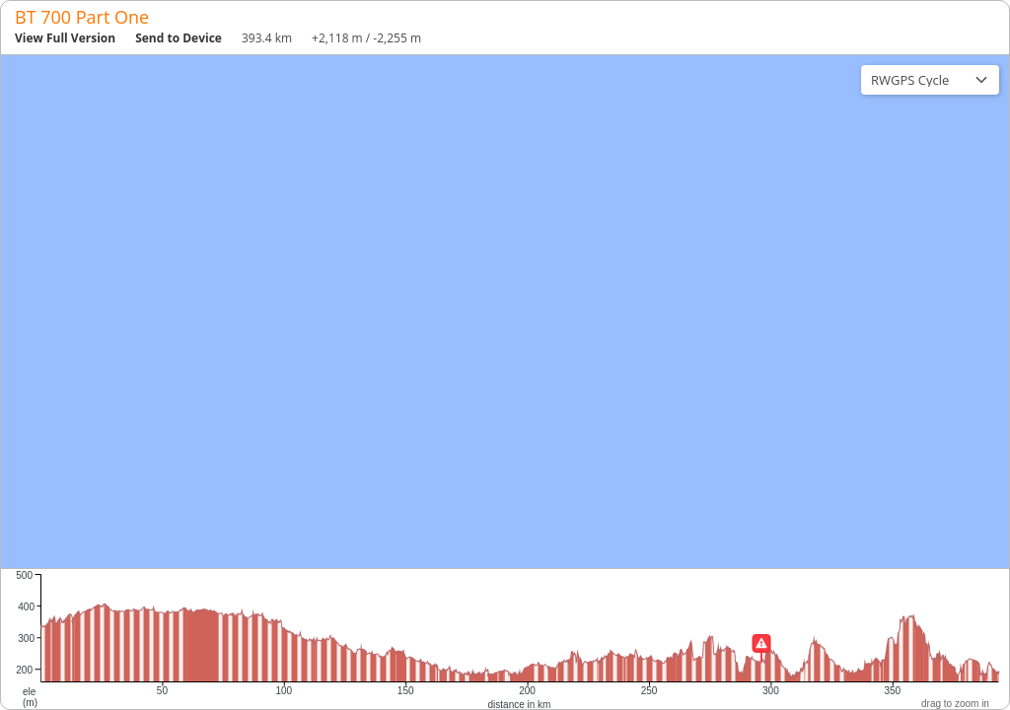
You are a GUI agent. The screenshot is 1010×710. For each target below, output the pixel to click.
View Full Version (65, 38)
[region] (505, 311)
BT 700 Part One (82, 17)
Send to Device (178, 38)
